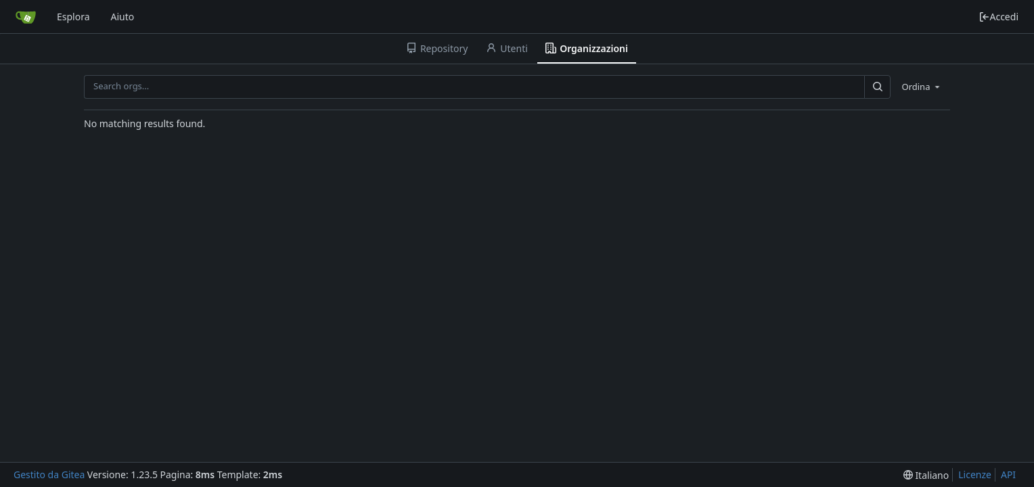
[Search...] (877, 87)
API (1008, 474)
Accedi (998, 16)
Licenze (974, 474)
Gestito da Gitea (49, 474)
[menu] (921, 86)
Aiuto (123, 16)
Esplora (73, 16)
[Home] (26, 17)
